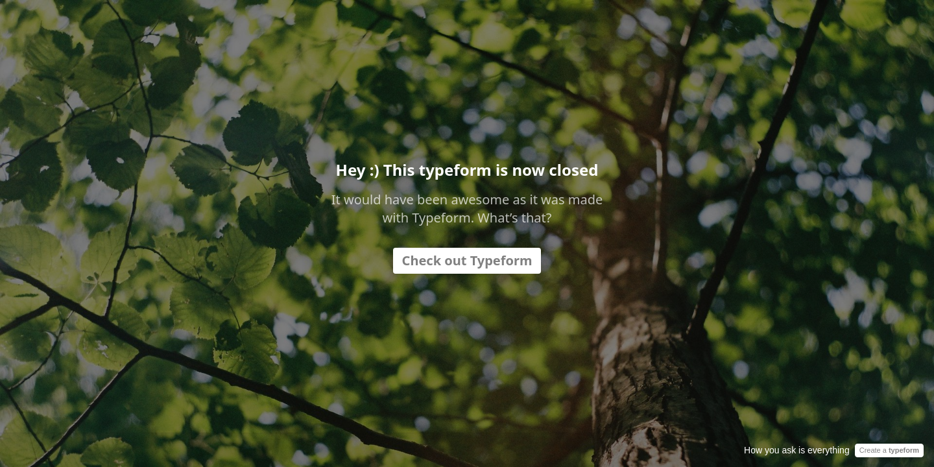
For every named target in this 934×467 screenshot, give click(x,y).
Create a (889, 450)
